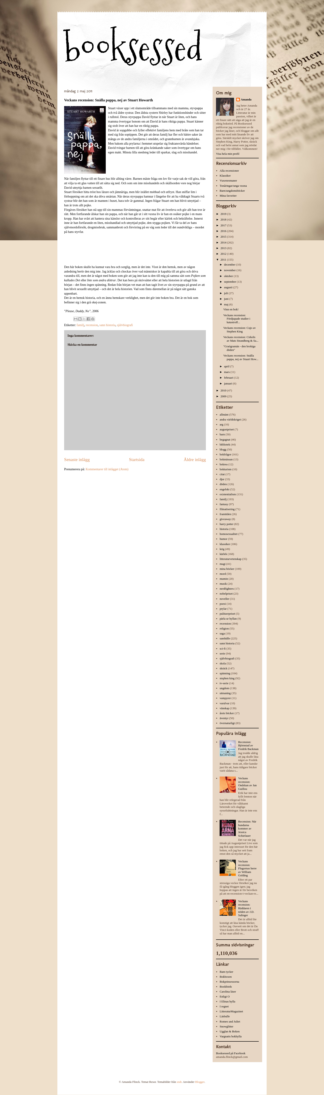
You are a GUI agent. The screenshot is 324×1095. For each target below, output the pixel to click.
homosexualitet (228, 534)
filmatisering (227, 509)
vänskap (224, 708)
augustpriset (227, 429)
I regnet (224, 1006)
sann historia (107, 325)
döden (223, 484)
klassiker (225, 544)
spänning (225, 673)
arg (221, 424)
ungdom (224, 688)
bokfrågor (225, 454)
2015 (223, 236)
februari (229, 377)
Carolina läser (228, 991)
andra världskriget (230, 419)
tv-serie (224, 683)
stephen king (227, 678)
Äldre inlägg (195, 459)
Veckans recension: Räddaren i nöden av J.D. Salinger (246, 908)
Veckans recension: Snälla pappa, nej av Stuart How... (240, 357)
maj (226, 304)
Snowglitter (226, 1026)
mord (223, 573)
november (230, 270)
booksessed (133, 47)
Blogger (199, 1082)
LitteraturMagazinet (231, 1011)
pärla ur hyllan (228, 618)
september (230, 281)
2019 (223, 214)
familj (80, 325)
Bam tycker (226, 971)
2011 (223, 259)
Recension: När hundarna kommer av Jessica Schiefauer (247, 828)
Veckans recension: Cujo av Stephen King (239, 329)
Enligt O (225, 996)
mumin (224, 578)
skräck (223, 668)
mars (227, 372)
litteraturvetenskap (230, 559)
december (230, 264)
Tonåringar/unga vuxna (233, 185)
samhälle (225, 638)
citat (222, 474)
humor (223, 539)
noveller (224, 598)
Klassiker (225, 175)
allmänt (224, 414)
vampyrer (225, 698)
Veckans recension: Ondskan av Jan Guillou (247, 784)
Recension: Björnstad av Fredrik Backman (248, 745)
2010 (223, 390)
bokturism (226, 469)
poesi (223, 603)
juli (226, 293)
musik (223, 583)
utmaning (225, 693)
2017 (223, 225)
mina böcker (227, 568)
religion (224, 628)
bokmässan (226, 459)
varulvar (224, 703)
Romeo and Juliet (230, 1021)
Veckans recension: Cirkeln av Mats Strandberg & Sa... (240, 338)
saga (222, 633)
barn (222, 434)
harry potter (226, 524)
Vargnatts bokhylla (231, 1036)
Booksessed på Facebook (230, 1053)
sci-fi (223, 648)
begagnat (225, 439)
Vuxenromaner (228, 180)
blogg (223, 449)
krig (222, 549)
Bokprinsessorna (229, 981)
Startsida (136, 459)
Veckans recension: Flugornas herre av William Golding (247, 868)
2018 (223, 219)
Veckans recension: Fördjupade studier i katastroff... (236, 319)
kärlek (223, 554)
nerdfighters (227, 588)
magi (222, 564)
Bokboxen (226, 976)
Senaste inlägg (77, 459)
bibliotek (225, 444)
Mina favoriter (228, 195)
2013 (223, 248)
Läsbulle (225, 1016)
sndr (179, 1082)
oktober (229, 276)
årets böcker (227, 713)
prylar (223, 608)
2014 (223, 242)
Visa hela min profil (227, 153)
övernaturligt (227, 723)
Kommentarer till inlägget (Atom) (107, 469)
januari (228, 383)
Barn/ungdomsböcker (232, 190)
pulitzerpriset (227, 613)
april (227, 366)
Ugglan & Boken (230, 1031)
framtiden (225, 514)
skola (223, 663)
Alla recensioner (229, 170)
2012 (223, 253)
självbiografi (125, 325)
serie (222, 653)
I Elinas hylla (227, 1001)
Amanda (246, 99)
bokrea (223, 464)
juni (226, 298)
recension (92, 325)
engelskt (224, 489)
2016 (223, 231)
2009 (223, 396)
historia (224, 529)
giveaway (225, 519)
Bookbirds (226, 986)
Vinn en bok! (230, 309)
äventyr (224, 718)
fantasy (224, 504)
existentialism (228, 494)
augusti (228, 287)
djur (222, 479)
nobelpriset (226, 593)
